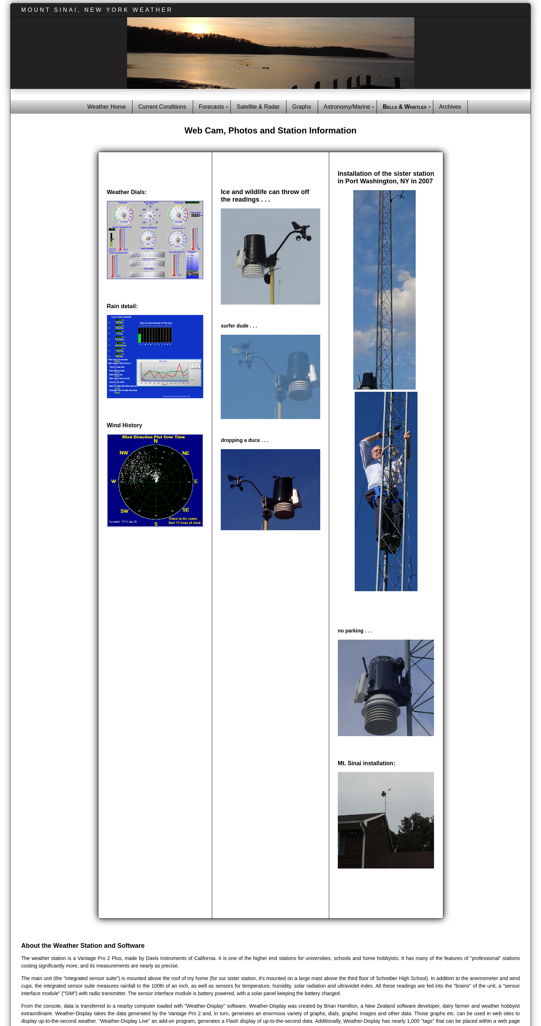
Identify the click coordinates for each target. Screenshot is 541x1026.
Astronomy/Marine (347, 107)
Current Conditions (162, 107)
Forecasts (211, 107)
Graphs (301, 107)
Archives (450, 107)
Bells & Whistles (404, 107)
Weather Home (106, 107)
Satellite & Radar (258, 107)
